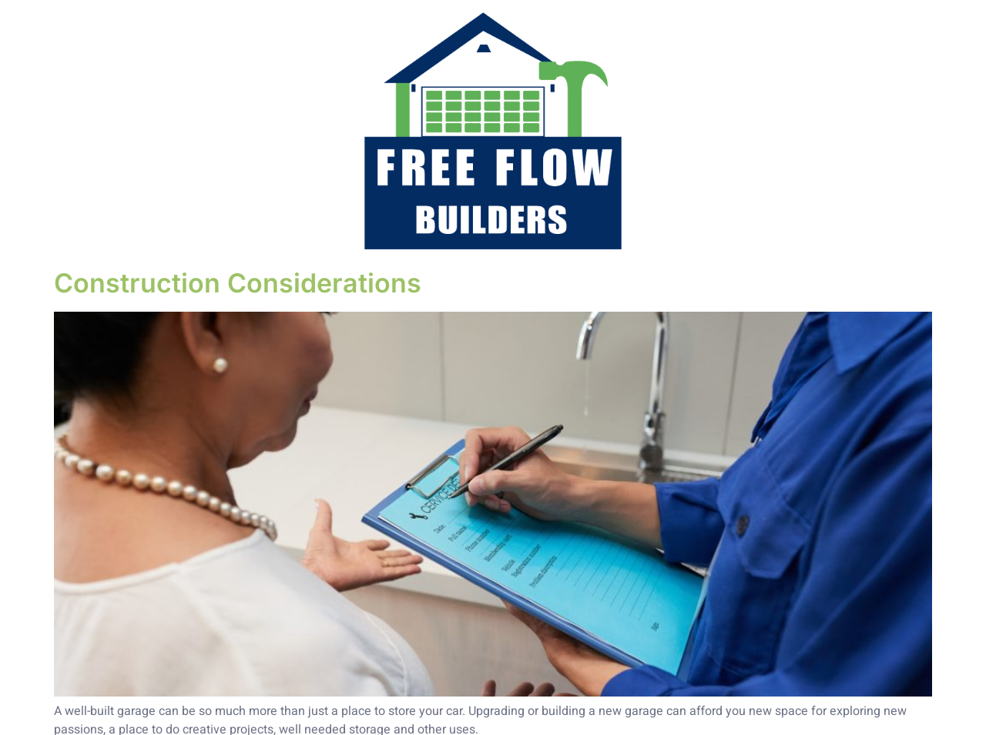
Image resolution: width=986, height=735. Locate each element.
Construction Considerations (237, 283)
